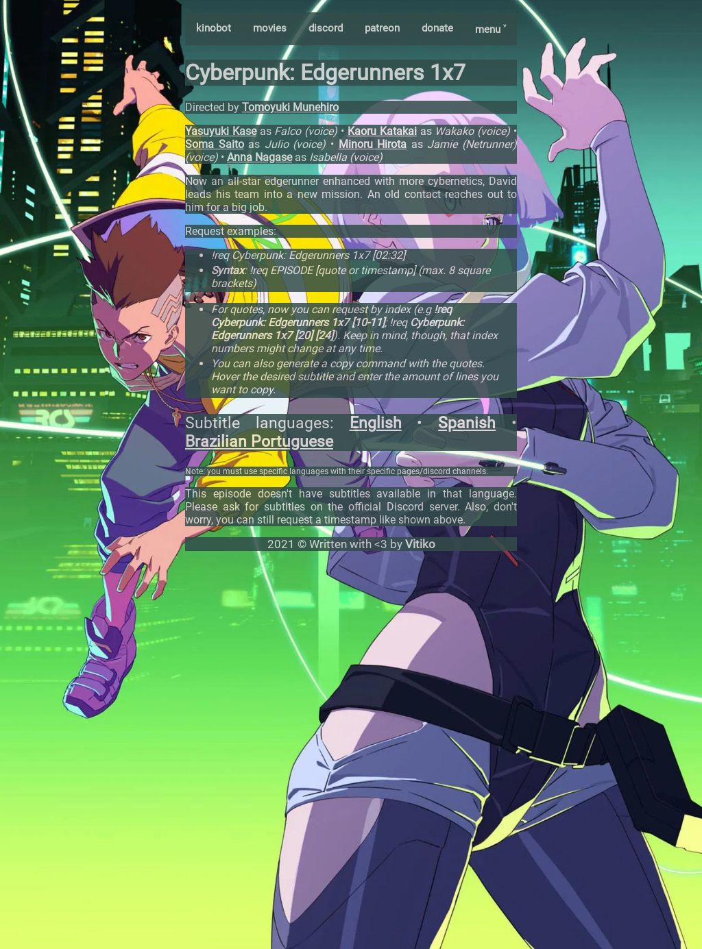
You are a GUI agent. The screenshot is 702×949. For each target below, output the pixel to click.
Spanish (467, 423)
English (376, 423)
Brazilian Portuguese (259, 441)
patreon (382, 28)
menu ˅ (490, 29)
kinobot (213, 28)
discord (325, 28)
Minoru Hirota (373, 144)
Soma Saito (214, 144)
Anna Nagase (259, 157)
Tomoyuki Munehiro (290, 107)
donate (437, 28)
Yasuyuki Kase (220, 131)
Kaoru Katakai (382, 131)
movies (270, 28)
